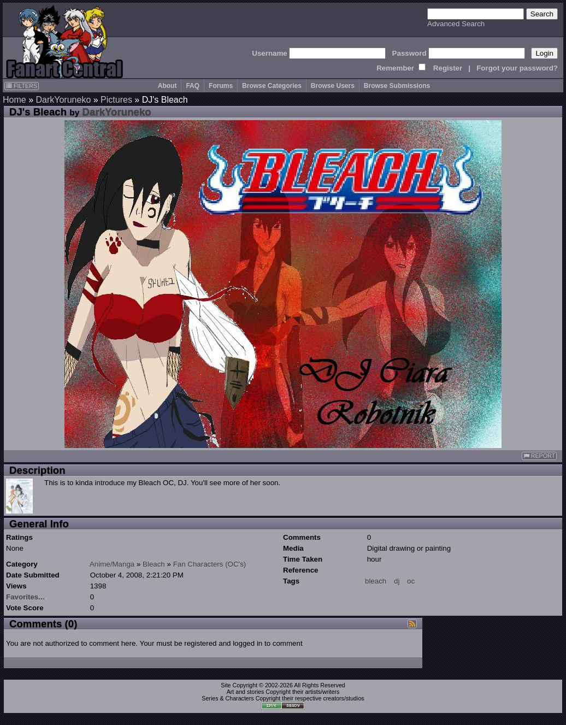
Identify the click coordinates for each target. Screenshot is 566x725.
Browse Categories (272, 86)
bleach (375, 581)
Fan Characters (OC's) (209, 564)
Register (447, 68)
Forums (221, 86)
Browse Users (333, 86)
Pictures (116, 99)
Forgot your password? (517, 68)
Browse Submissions (397, 86)
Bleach (154, 564)
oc (411, 581)
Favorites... (25, 597)
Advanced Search (456, 24)
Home (14, 99)
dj (396, 581)
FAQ (192, 86)
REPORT (539, 455)
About (167, 86)
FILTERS (21, 85)
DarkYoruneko (63, 99)
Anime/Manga (112, 564)
